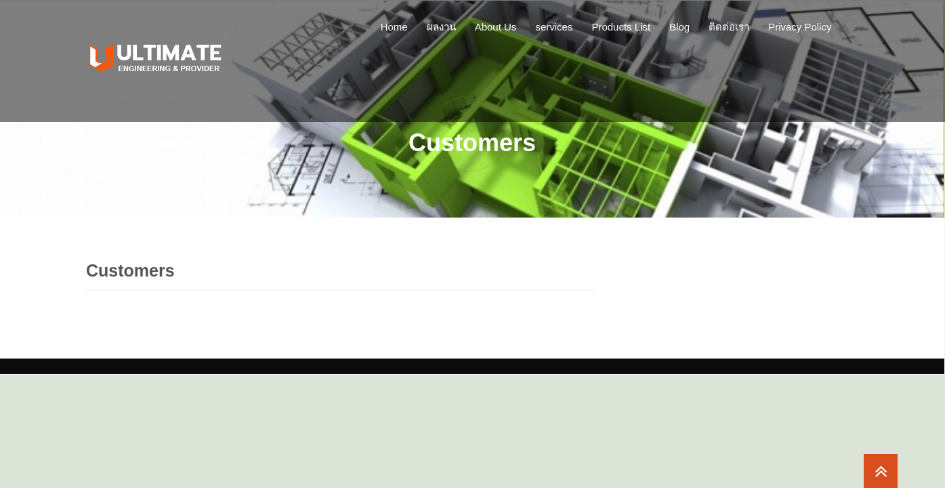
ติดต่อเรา (729, 27)
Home (394, 27)
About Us (496, 27)
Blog (679, 27)
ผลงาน (441, 27)
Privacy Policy (799, 27)
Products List (620, 27)
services (553, 27)
